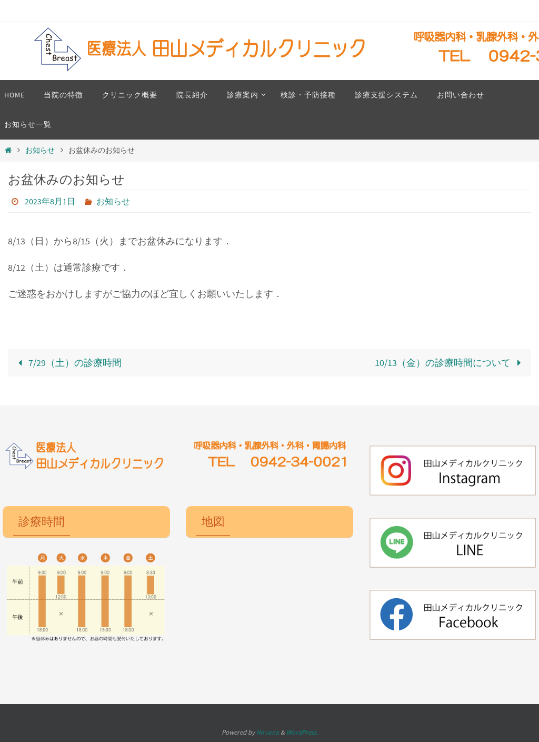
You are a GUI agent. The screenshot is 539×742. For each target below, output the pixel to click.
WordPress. (302, 732)
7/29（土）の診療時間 (67, 363)
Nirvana (267, 732)
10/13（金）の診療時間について (450, 363)
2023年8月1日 (50, 201)
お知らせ (40, 150)
